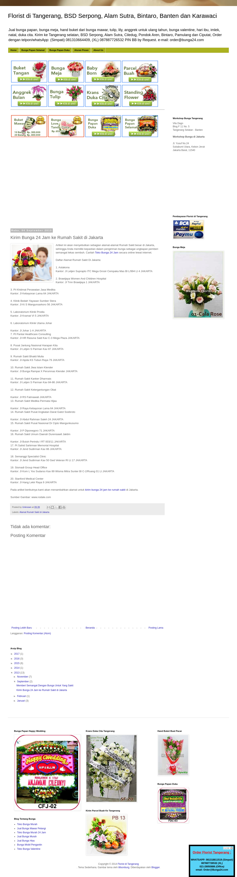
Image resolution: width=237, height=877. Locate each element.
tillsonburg (123, 867)
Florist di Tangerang (128, 864)
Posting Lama (156, 627)
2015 (17, 663)
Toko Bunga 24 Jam (106, 252)
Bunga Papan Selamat (33, 50)
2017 (17, 653)
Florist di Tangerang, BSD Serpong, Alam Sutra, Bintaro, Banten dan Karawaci (112, 15)
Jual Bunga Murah (27, 836)
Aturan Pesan (81, 50)
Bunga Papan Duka (59, 50)
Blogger (155, 867)
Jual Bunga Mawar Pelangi (31, 828)
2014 (17, 667)
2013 (17, 672)
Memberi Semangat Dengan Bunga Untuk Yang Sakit (44, 685)
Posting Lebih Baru (21, 627)
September (23, 681)
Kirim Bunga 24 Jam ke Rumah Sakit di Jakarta (41, 690)
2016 (17, 658)
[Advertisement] (39, 183)
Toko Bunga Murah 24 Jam (31, 832)
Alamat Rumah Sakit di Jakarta (34, 512)
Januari (21, 700)
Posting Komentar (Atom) (37, 633)
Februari (22, 696)
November (23, 676)
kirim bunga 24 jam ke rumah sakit (105, 489)
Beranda (90, 627)
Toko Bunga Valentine (28, 849)
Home (13, 50)
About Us (98, 50)
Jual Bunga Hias (26, 840)
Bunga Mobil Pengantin (29, 844)
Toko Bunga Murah (27, 824)
